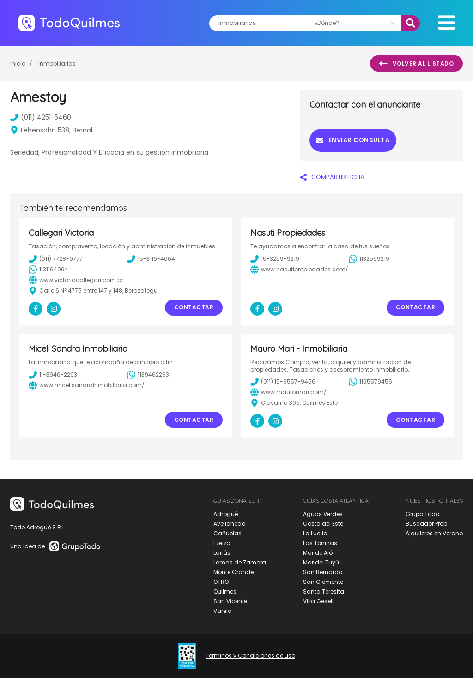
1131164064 (48, 269)
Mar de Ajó (318, 553)
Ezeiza (221, 543)
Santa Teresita (323, 591)
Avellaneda (229, 524)
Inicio (17, 63)
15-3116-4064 (151, 259)
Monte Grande (233, 572)
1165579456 (370, 382)
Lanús (221, 553)
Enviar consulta (352, 140)
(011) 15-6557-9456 (282, 382)
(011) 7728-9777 (56, 259)
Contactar (194, 307)
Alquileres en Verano (434, 533)
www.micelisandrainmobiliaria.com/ (87, 385)
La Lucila (315, 533)
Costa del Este (323, 524)
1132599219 (369, 259)
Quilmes (224, 591)
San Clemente (323, 582)
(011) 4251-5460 (40, 117)
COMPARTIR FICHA (332, 177)
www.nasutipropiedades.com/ (299, 269)
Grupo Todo (422, 514)
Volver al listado (416, 63)
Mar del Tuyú (321, 562)
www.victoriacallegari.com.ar (76, 280)
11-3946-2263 (53, 375)
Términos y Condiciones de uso (250, 656)
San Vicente (230, 601)
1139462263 (148, 375)
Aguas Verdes (323, 514)
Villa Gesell (318, 601)
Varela (222, 611)
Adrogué (225, 514)
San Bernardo (322, 572)
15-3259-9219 (274, 259)
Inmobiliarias (57, 63)
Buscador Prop (426, 524)
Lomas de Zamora (239, 562)
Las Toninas (320, 543)
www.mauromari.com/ (288, 392)
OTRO (221, 582)
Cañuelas (227, 533)
